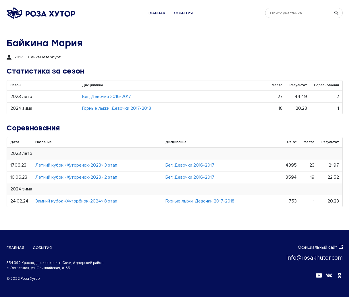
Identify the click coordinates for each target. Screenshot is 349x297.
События (183, 13)
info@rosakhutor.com (314, 257)
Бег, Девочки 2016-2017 (106, 96)
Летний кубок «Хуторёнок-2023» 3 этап (76, 165)
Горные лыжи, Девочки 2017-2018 (116, 108)
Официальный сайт (320, 247)
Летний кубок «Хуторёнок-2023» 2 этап (76, 177)
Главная (156, 13)
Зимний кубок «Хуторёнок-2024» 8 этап (76, 201)
